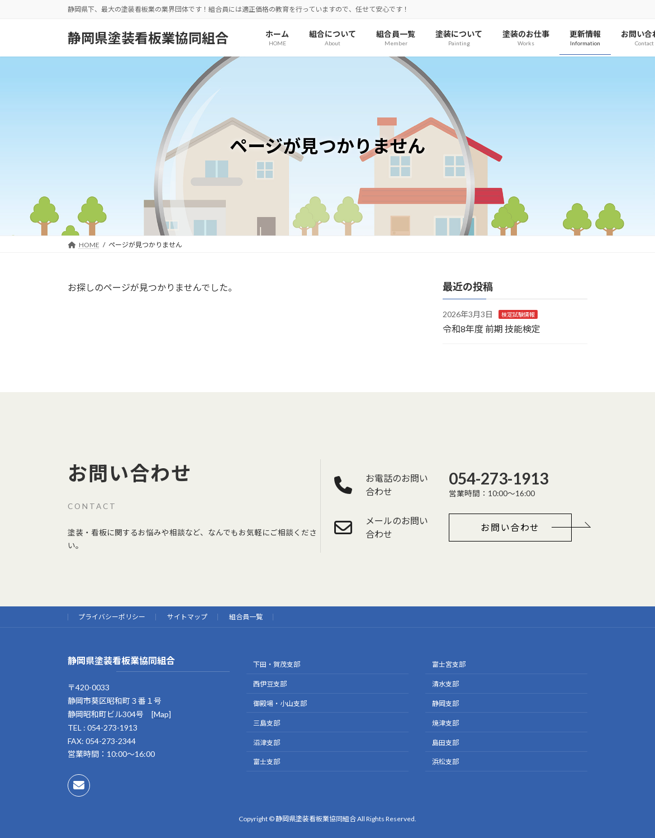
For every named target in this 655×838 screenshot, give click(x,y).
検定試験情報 (518, 314)
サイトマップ (187, 617)
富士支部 (266, 761)
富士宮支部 (449, 664)
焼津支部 (445, 722)
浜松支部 (445, 761)
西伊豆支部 (270, 684)
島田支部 (445, 742)
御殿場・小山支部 (280, 703)
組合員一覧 (246, 617)
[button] (510, 528)
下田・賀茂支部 (276, 664)
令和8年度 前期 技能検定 (491, 328)
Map (161, 714)
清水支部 (445, 684)
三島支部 (266, 722)
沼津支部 (266, 742)
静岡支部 (445, 703)
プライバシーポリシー (111, 617)
